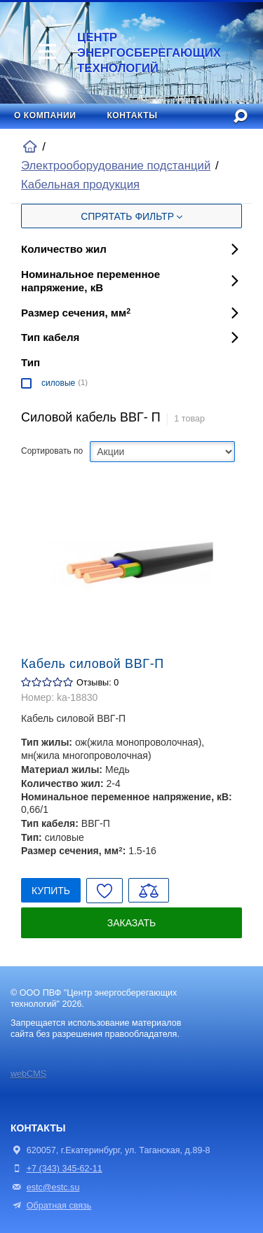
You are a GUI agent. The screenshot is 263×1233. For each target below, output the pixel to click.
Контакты (132, 115)
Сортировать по (52, 451)
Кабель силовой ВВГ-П (92, 664)
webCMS (28, 1074)
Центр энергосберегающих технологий (129, 53)
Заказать (131, 922)
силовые (58, 383)
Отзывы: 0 (97, 683)
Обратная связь (51, 1206)
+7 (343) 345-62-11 (64, 1168)
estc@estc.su (53, 1187)
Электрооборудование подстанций (115, 165)
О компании (45, 115)
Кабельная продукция (80, 184)
